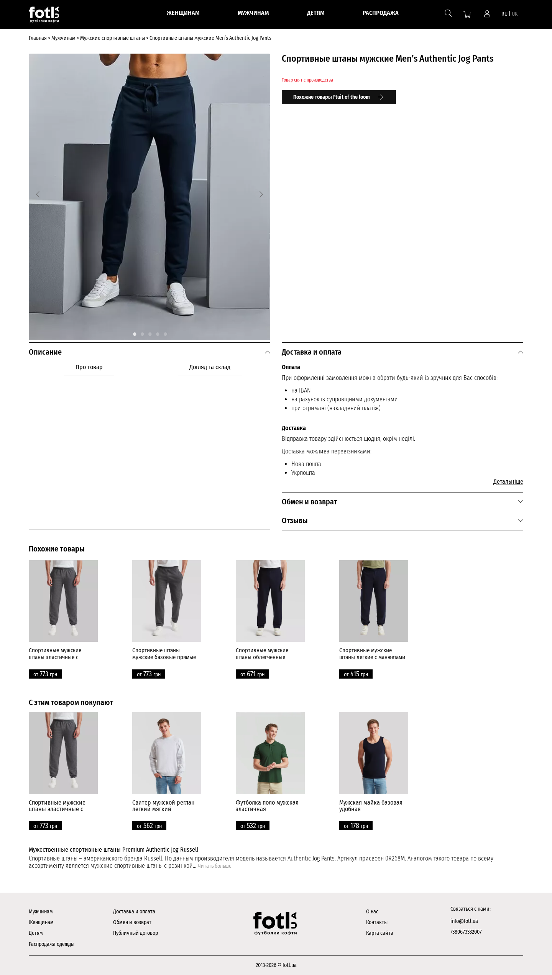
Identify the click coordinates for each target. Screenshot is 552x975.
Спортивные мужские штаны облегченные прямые (262, 657)
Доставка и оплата (134, 911)
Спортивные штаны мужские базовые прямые (164, 654)
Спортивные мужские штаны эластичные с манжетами (55, 657)
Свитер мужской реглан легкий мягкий (163, 806)
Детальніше (508, 481)
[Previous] (38, 194)
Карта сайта (379, 933)
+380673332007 (466, 932)
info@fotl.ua (464, 921)
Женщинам (41, 922)
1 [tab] (134, 332)
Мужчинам (41, 911)
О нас (372, 911)
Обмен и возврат (132, 922)
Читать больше (215, 866)
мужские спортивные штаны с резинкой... (144, 865)
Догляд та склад (209, 367)
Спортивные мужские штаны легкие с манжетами (372, 654)
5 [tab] (165, 332)
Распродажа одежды (51, 944)
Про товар (89, 367)
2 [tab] (142, 332)
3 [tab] (149, 332)
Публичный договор (135, 933)
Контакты (377, 922)
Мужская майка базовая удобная (370, 806)
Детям (36, 933)
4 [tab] (157, 332)
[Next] (261, 194)
